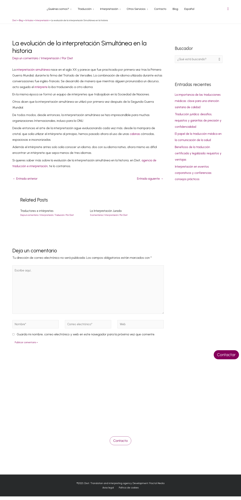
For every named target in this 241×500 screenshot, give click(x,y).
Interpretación (52, 58)
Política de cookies (127, 491)
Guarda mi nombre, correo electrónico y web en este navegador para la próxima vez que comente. (86, 338)
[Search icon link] (228, 8)
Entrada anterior (26, 179)
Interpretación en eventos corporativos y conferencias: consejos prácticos (194, 173)
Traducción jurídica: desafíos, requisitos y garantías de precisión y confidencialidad (198, 120)
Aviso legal (109, 491)
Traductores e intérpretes (38, 211)
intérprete (42, 87)
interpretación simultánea (34, 69)
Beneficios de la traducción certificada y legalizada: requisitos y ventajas (198, 153)
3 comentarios (97, 215)
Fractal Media (157, 486)
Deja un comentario (26, 58)
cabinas (135, 134)
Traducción (61, 215)
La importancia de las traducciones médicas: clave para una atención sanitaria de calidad (198, 101)
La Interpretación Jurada (107, 211)
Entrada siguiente (149, 179)
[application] (72, 8)
